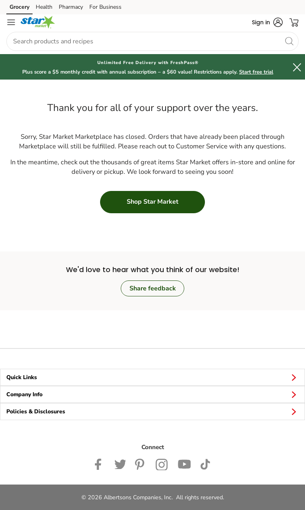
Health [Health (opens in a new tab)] (44, 7)
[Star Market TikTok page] (205, 463)
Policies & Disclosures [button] (152, 411)
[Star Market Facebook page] (100, 463)
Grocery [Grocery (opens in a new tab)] (19, 7)
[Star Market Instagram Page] (162, 463)
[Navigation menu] (11, 22)
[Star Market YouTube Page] (184, 463)
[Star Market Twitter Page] (119, 463)
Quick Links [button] (152, 377)
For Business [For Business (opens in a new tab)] (105, 7)
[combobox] (152, 41)
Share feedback (152, 288)
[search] (289, 41)
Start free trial (256, 72)
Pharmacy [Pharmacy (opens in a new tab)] (71, 7)
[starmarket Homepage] (38, 22)
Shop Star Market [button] (152, 201)
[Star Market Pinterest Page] (140, 463)
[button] (267, 22)
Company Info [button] (152, 394)
